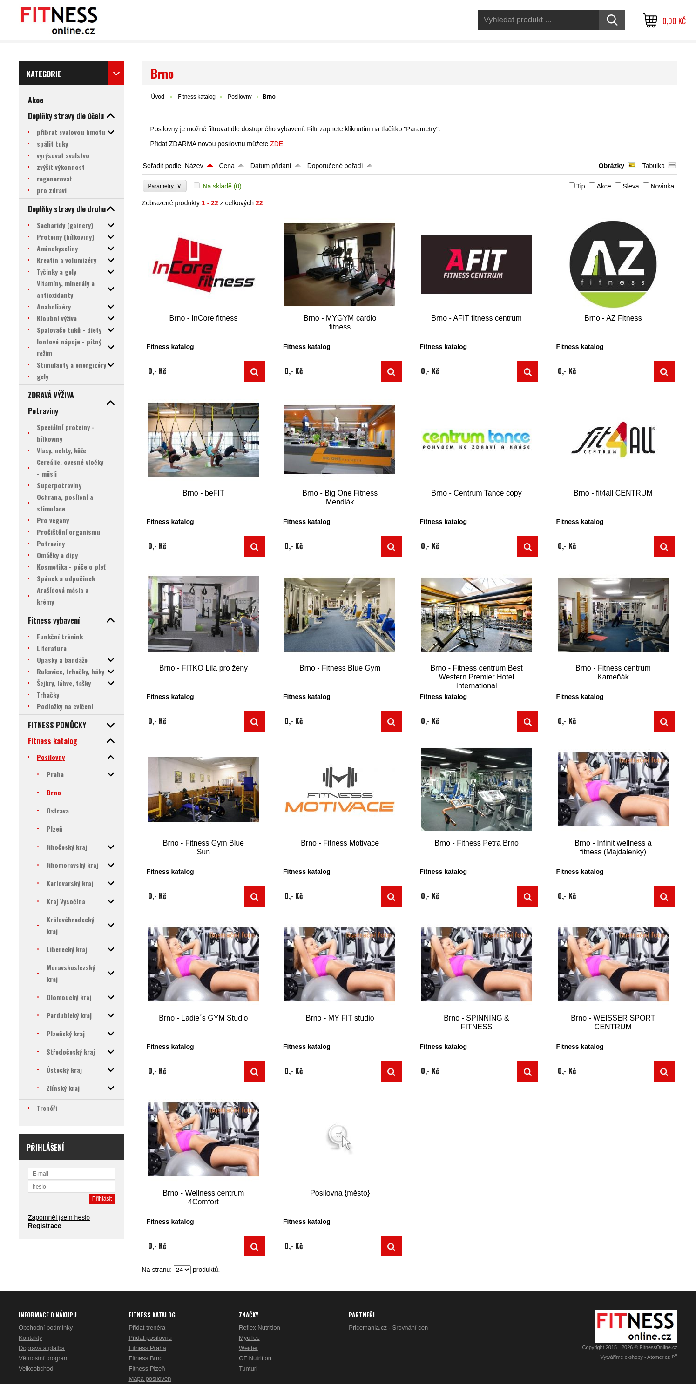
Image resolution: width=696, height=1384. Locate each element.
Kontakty (30, 1337)
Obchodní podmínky (46, 1327)
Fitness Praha (147, 1347)
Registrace (44, 1225)
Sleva (630, 186)
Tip (580, 186)
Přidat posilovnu (150, 1337)
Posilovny (239, 97)
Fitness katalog (197, 97)
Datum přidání (270, 165)
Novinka (662, 186)
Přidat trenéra (146, 1327)
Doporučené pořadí (335, 165)
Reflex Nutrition (259, 1327)
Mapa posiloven (149, 1378)
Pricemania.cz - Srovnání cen (388, 1327)
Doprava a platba (42, 1347)
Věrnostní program (44, 1358)
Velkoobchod (36, 1368)
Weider (248, 1347)
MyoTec (249, 1337)
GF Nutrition (255, 1358)
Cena (226, 165)
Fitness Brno (145, 1358)
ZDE (276, 144)
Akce (603, 186)
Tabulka (653, 165)
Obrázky (611, 165)
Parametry (165, 185)
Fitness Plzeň (146, 1368)
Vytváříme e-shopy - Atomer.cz (639, 1357)
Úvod (157, 97)
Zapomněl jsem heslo (59, 1217)
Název (194, 165)
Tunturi (248, 1368)
